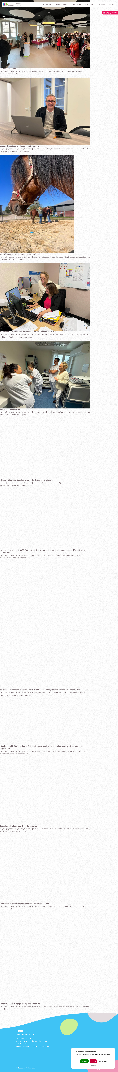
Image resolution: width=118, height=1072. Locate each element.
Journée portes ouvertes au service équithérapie (20, 254)
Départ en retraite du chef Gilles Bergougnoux (19, 826)
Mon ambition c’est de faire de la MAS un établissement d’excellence (28, 332)
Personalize (103, 1061)
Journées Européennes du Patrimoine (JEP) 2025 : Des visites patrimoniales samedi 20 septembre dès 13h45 (44, 690)
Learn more (93, 1065)
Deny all (93, 1061)
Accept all (84, 1061)
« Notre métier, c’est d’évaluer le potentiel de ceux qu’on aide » (25, 480)
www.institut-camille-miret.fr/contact (37, 1046)
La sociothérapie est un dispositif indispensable (19, 146)
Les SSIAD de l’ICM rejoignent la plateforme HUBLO (21, 1004)
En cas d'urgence (111, 12)
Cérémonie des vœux (8, 69)
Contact (19, 1046)
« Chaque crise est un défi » (11, 410)
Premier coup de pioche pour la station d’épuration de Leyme (25, 904)
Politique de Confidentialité (26, 1068)
